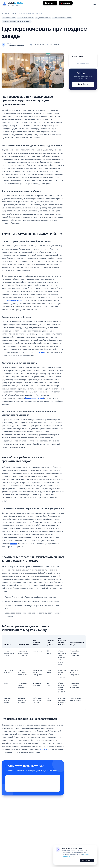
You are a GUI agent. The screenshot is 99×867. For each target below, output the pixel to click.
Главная (5, 13)
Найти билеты (83, 84)
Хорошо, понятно (87, 860)
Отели (14, 13)
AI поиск (42, 352)
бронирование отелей (13, 300)
